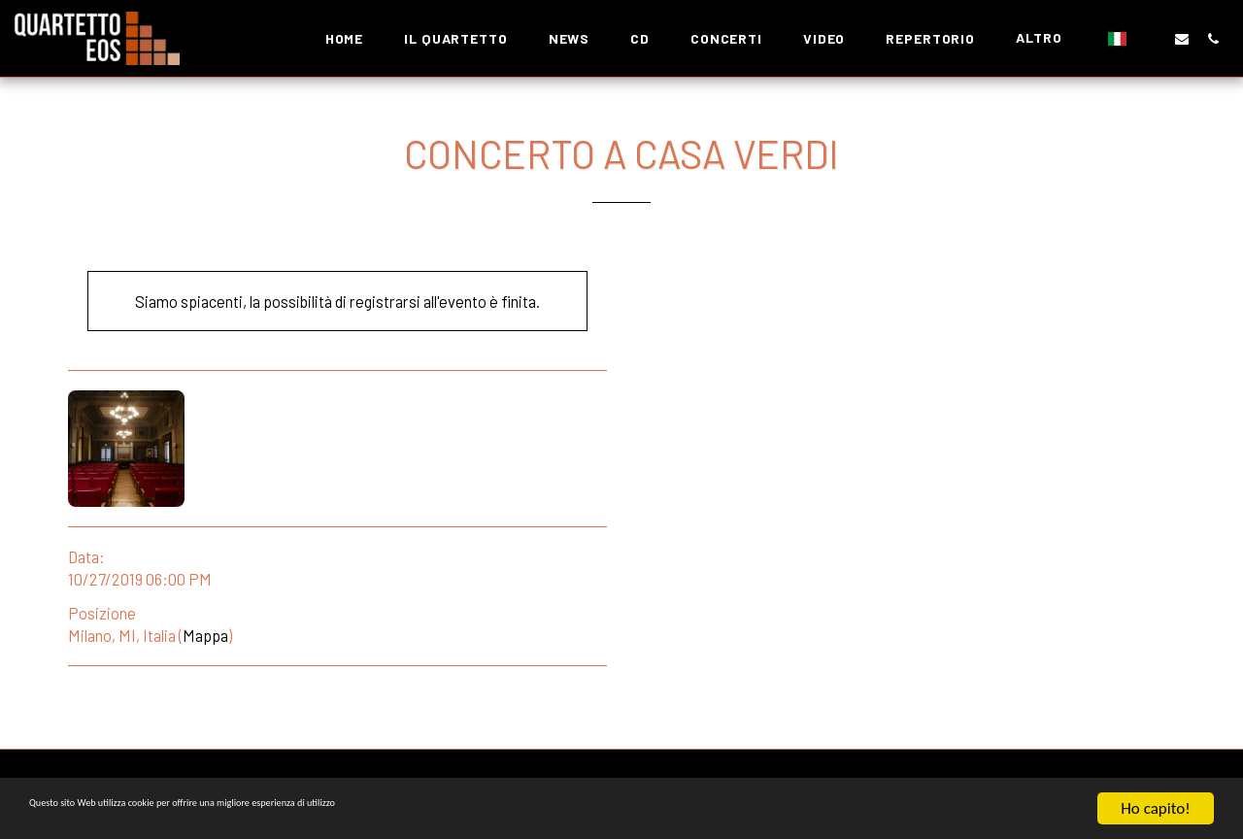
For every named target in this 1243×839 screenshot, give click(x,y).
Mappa (205, 635)
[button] (1150, 38)
